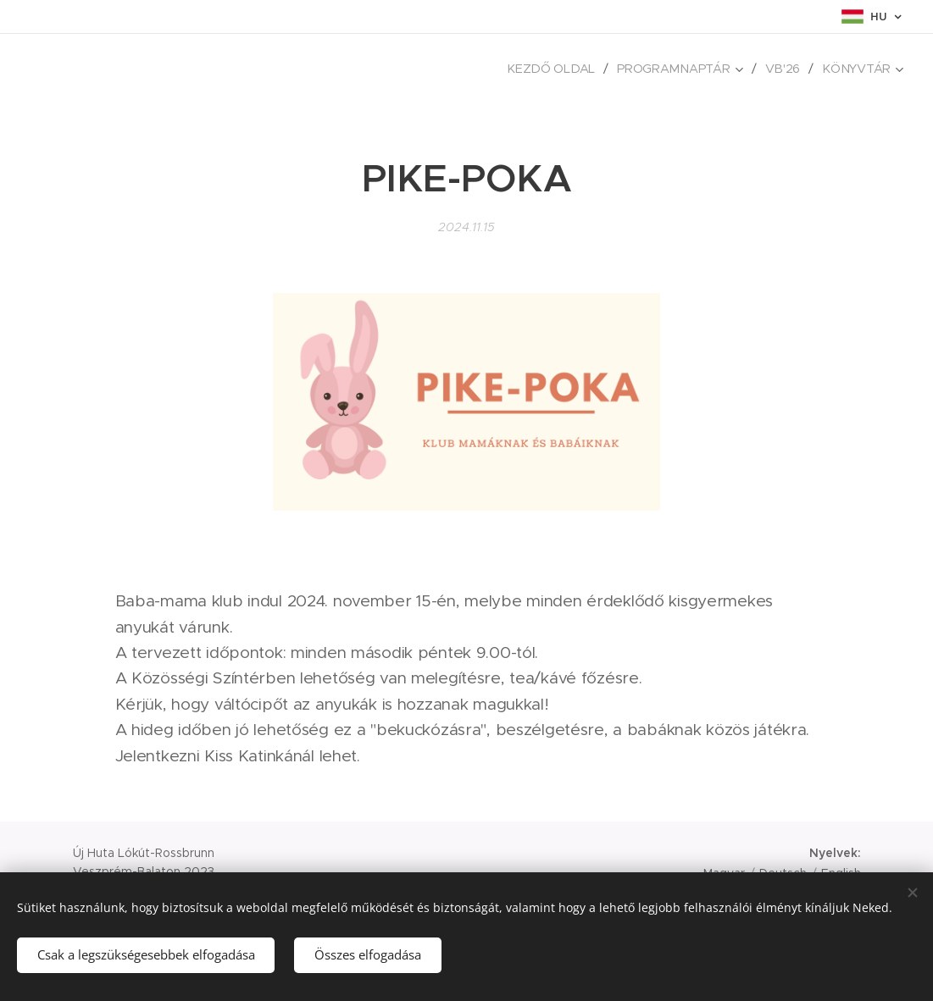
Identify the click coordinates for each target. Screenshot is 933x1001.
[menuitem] (562, 68)
